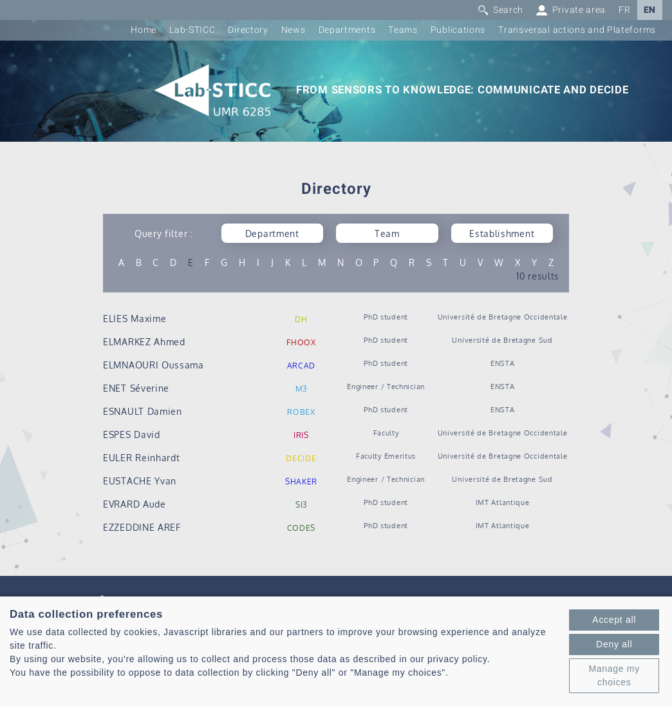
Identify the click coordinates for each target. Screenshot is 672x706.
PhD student (386, 316)
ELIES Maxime (134, 318)
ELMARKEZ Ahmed (144, 341)
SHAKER (301, 481)
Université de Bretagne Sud (502, 340)
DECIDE (301, 458)
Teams (403, 30)
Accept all (614, 620)
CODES (301, 528)
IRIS (301, 435)
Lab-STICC (192, 30)
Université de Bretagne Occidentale (503, 316)
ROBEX (301, 412)
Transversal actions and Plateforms (577, 30)
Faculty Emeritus (386, 456)
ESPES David (131, 434)
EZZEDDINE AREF (142, 527)
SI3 (301, 505)
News (293, 30)
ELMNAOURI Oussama (153, 364)
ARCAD (301, 365)
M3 (301, 389)
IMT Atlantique (503, 502)
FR (624, 10)
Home (143, 30)
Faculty (386, 432)
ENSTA (502, 363)
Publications (458, 30)
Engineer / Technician (386, 386)
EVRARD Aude (134, 504)
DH (301, 319)
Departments (347, 30)
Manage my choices (613, 675)
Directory (248, 30)
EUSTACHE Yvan (139, 480)
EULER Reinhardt (141, 457)
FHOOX (301, 342)
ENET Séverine (136, 388)
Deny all (614, 644)
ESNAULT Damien (142, 411)
